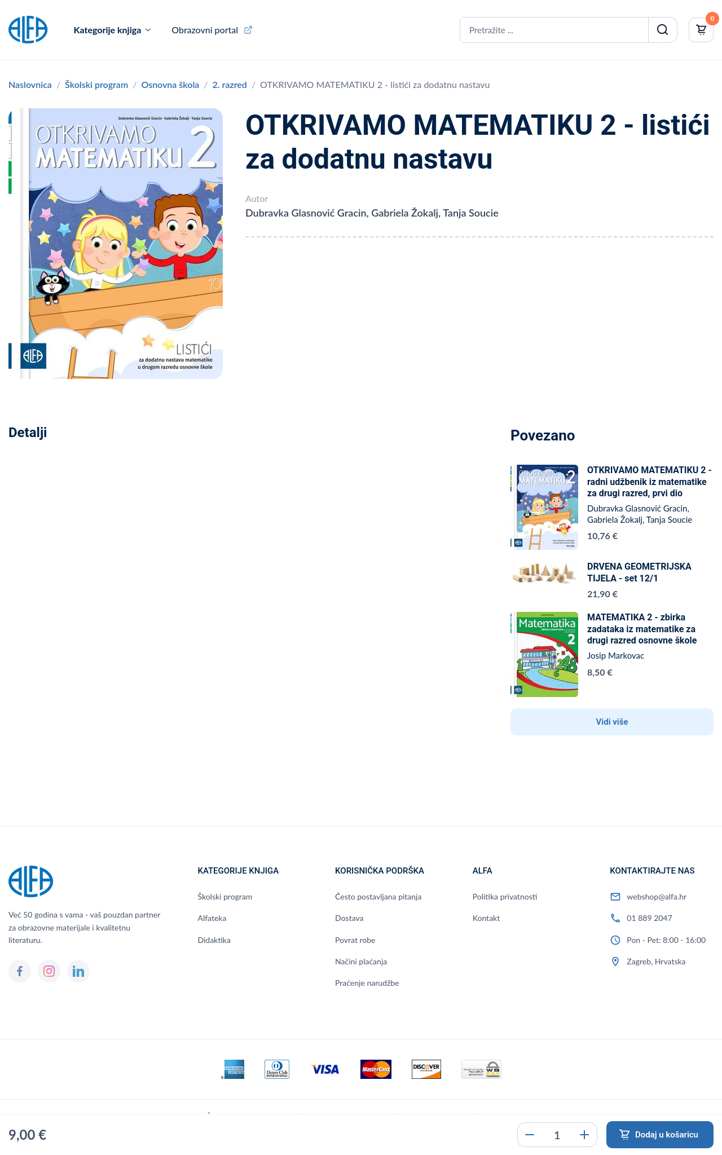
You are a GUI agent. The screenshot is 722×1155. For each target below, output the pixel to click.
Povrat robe (355, 940)
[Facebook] (19, 971)
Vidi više (612, 722)
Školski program (96, 84)
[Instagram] (49, 971)
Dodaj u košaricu (666, 1135)
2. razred (230, 84)
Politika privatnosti (505, 896)
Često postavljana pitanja (378, 896)
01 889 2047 (649, 918)
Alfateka (211, 918)
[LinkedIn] (78, 971)
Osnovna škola (170, 84)
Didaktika (213, 940)
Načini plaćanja (361, 961)
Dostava (349, 918)
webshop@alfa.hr (656, 896)
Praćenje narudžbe (367, 983)
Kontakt (486, 918)
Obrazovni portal (204, 29)
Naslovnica (30, 84)
